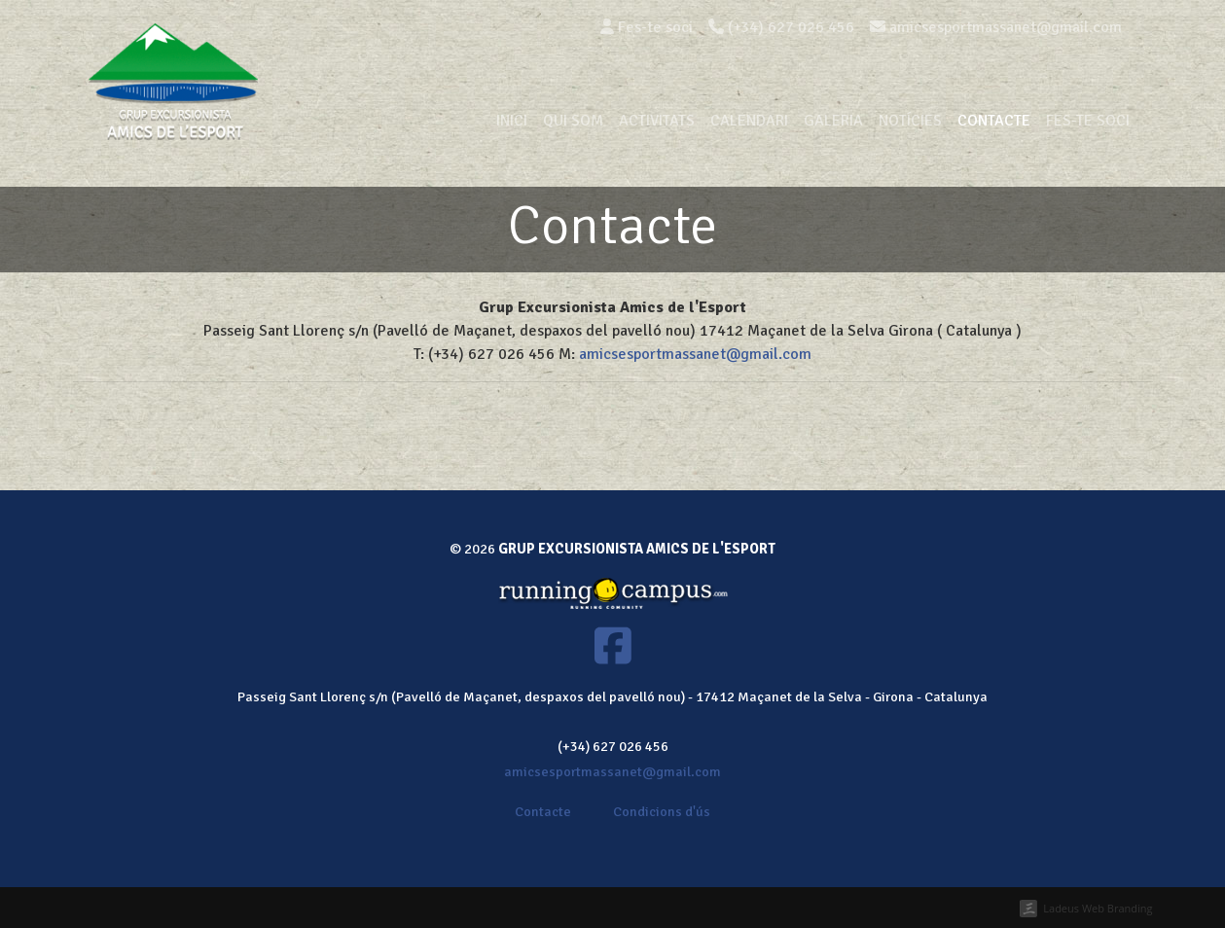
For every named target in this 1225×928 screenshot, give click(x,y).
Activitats (657, 120)
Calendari (749, 120)
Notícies (910, 120)
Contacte (993, 120)
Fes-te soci (646, 27)
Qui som (573, 120)
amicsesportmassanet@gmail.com (695, 354)
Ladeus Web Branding (1097, 908)
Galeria (833, 120)
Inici (511, 120)
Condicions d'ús (661, 811)
